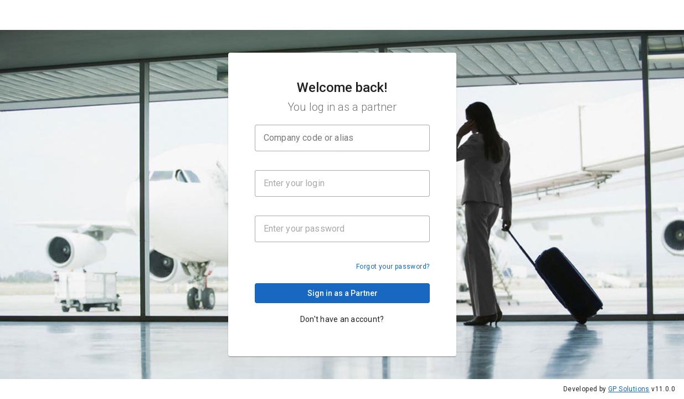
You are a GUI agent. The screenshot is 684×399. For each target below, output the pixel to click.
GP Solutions (629, 389)
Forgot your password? (392, 268)
